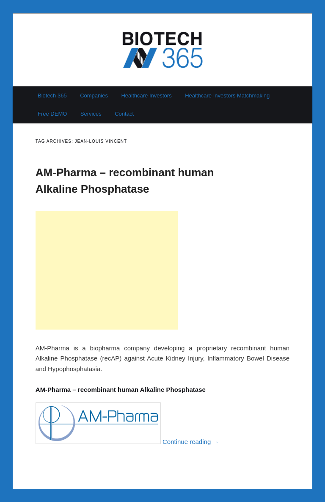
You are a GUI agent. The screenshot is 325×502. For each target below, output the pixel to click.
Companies (94, 95)
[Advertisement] (107, 270)
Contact (124, 114)
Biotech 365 (52, 95)
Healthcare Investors (146, 95)
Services (91, 114)
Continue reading (190, 441)
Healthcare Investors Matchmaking (227, 95)
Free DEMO (52, 114)
